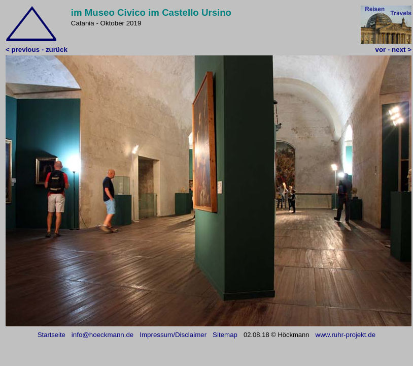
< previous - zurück (36, 49)
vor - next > (393, 49)
